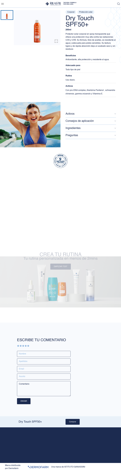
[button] (37, 27)
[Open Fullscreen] (56, 40)
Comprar (72, 422)
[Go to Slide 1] (7, 15)
